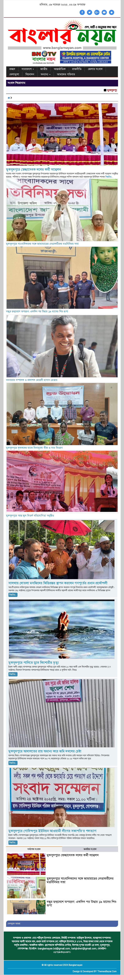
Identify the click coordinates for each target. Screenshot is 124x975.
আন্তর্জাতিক (60, 69)
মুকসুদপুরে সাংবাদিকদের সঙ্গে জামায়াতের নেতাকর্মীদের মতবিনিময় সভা (42, 243)
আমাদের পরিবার (66, 74)
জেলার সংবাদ (95, 69)
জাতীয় (43, 69)
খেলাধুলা (14, 74)
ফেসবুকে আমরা (14, 923)
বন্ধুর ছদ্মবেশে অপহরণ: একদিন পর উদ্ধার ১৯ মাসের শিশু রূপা (37, 311)
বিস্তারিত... (109, 176)
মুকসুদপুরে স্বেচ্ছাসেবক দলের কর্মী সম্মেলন (33, 169)
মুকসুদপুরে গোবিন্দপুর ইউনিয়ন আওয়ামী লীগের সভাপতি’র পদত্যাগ (52, 831)
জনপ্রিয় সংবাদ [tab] (90, 849)
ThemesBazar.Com (106, 971)
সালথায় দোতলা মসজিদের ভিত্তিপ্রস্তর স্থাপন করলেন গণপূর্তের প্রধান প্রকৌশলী (57, 583)
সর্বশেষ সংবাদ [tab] (34, 849)
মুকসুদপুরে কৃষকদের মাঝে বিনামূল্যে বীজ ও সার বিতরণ (34, 447)
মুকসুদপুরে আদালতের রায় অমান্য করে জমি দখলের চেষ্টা (44, 751)
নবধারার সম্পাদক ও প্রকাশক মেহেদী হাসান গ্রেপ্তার (31, 380)
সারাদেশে (28, 69)
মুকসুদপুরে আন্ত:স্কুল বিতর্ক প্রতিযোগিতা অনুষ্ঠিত (30, 515)
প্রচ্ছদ (12, 69)
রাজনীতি (76, 69)
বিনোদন (29, 74)
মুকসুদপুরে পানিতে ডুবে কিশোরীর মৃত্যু (33, 662)
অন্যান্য (46, 74)
